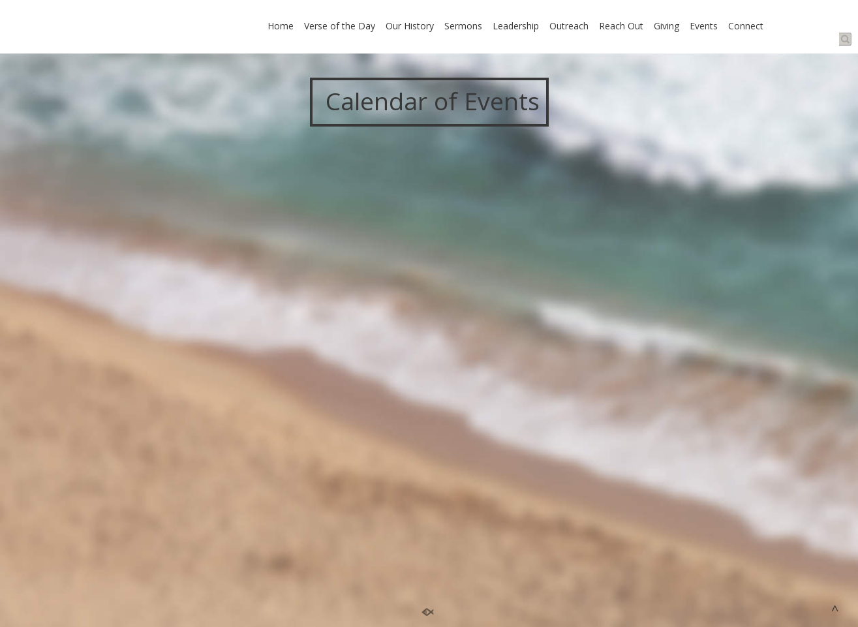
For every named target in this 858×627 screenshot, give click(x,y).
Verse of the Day (339, 26)
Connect (745, 26)
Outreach (569, 26)
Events (704, 26)
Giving (666, 26)
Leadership (516, 26)
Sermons (463, 26)
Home (281, 26)
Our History (410, 26)
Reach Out (621, 26)
